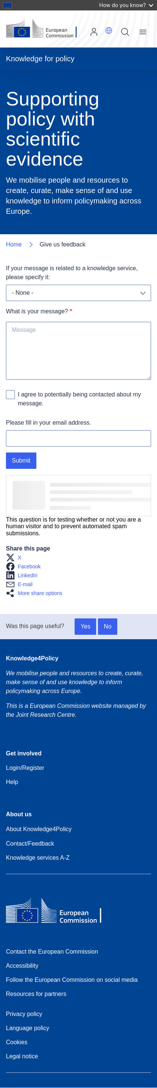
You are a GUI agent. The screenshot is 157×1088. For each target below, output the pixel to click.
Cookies (16, 1042)
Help (12, 782)
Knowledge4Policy (32, 658)
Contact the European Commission (52, 951)
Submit (21, 460)
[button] (108, 30)
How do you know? (126, 5)
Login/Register (25, 768)
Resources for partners (36, 994)
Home (14, 244)
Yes (85, 626)
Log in (93, 31)
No (107, 626)
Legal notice (22, 1056)
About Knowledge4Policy (39, 829)
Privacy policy (24, 1014)
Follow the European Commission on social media (72, 980)
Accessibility (22, 966)
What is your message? (37, 311)
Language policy (27, 1028)
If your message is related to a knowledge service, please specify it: (72, 272)
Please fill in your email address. (48, 422)
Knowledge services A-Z (38, 858)
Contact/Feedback (30, 843)
